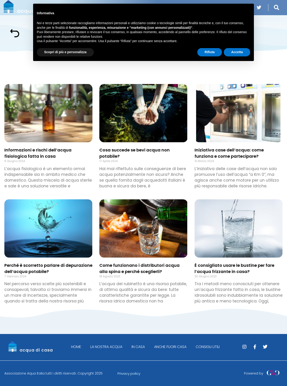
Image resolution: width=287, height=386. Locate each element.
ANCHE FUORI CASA (170, 346)
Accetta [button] (237, 52)
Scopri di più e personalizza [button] (65, 52)
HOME (76, 346)
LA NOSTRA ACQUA (106, 346)
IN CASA (138, 346)
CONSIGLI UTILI (208, 346)
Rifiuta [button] (210, 52)
